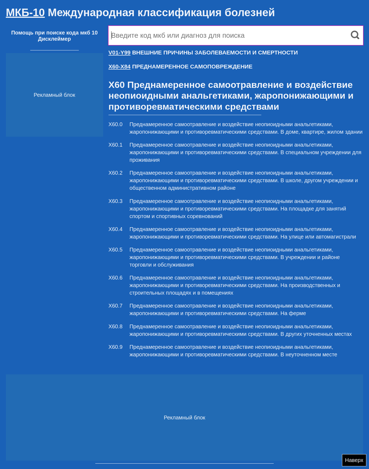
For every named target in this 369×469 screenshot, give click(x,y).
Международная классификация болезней (140, 12)
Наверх (354, 460)
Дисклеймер (54, 39)
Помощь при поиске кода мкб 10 (54, 33)
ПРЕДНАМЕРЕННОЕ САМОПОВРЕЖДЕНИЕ (181, 66)
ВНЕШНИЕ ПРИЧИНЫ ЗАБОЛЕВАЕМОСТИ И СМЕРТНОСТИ (203, 52)
